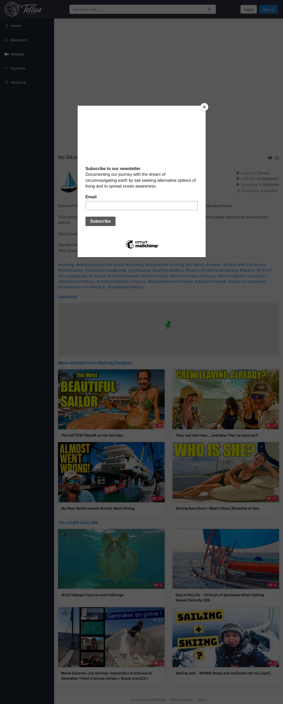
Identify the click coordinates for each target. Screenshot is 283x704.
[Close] (204, 107)
